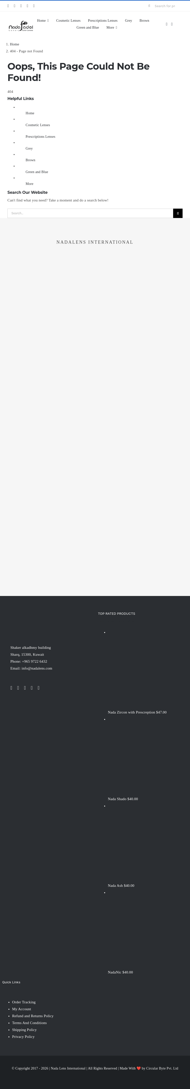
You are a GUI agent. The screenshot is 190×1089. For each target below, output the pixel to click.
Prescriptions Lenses (40, 137)
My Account (21, 1009)
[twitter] (14, 6)
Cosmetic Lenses (38, 125)
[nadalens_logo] (20, 22)
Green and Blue (37, 172)
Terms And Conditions (29, 1023)
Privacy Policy (23, 1037)
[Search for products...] (163, 6)
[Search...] (90, 213)
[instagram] (21, 6)
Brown (30, 160)
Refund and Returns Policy (33, 1016)
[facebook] (8, 6)
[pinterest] (34, 6)
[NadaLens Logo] (30, 612)
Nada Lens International (68, 1068)
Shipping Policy (24, 1030)
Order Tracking (24, 1002)
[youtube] (27, 6)
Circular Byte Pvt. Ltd (162, 1068)
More (29, 184)
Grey (29, 148)
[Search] (149, 6)
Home (30, 113)
